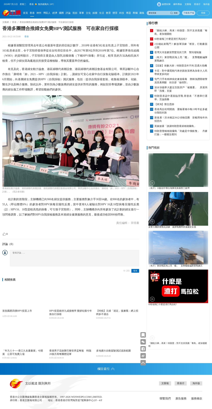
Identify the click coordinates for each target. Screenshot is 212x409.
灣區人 (46, 13)
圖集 (141, 13)
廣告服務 (181, 398)
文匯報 (188, 4)
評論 (68, 13)
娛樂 (94, 13)
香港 (32, 13)
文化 (88, 13)
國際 (61, 13)
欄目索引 (106, 369)
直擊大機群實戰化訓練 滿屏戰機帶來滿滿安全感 (172, 227)
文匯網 (5, 22)
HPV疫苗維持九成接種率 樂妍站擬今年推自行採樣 (70, 312)
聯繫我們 (165, 398)
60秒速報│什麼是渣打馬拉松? (170, 39)
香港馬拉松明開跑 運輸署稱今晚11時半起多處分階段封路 (180, 111)
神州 (38, 13)
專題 (128, 13)
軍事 (81, 13)
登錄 (203, 13)
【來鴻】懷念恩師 (164, 104)
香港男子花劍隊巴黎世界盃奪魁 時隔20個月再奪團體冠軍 (70, 352)
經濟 (54, 13)
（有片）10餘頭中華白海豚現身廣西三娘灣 (168, 188)
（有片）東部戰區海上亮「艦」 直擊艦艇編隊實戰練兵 (180, 59)
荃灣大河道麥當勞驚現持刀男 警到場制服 (177, 52)
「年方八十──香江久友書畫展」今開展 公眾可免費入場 (22, 352)
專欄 (135, 13)
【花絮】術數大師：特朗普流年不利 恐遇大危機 (180, 65)
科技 (121, 13)
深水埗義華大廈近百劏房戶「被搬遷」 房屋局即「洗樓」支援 (180, 89)
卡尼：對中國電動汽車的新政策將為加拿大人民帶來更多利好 (180, 72)
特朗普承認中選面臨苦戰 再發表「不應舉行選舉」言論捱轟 (180, 98)
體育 (115, 13)
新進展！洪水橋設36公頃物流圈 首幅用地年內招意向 (180, 119)
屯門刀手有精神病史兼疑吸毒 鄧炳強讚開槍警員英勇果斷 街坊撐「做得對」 (180, 81)
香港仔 (197, 4)
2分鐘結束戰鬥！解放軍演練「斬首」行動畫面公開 (180, 46)
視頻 (74, 13)
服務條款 (196, 398)
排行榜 (153, 23)
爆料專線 (177, 4)
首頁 (25, 13)
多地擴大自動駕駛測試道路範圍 (113, 350)
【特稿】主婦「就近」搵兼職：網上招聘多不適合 (117, 312)
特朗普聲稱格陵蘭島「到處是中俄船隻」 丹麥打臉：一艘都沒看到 (180, 133)
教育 (108, 13)
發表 (135, 271)
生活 (101, 13)
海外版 (206, 4)
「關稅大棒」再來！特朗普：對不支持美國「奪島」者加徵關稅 (180, 32)
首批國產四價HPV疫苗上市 (17, 310)
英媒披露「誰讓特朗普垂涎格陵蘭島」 (175, 126)
